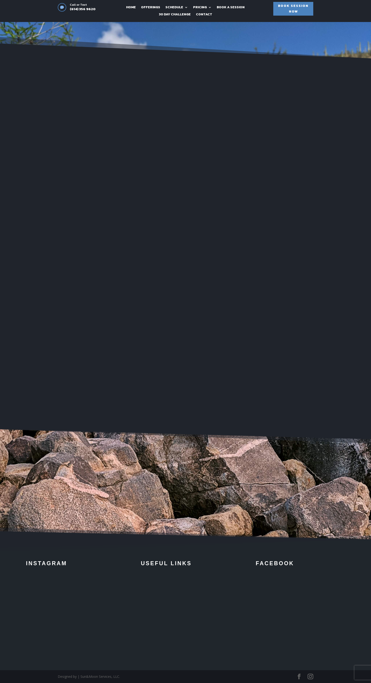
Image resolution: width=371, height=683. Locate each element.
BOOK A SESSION (231, 8)
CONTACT (204, 15)
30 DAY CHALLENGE (175, 15)
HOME (131, 8)
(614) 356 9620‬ (83, 9)
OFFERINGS (150, 8)
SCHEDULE (174, 8)
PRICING (200, 8)
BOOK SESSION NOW (293, 8)
